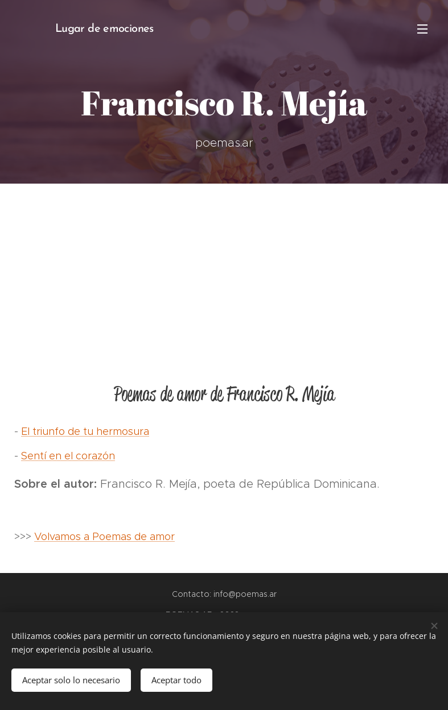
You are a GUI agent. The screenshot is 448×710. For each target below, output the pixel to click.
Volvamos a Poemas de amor (104, 536)
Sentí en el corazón (68, 456)
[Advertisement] (224, 268)
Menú (422, 29)
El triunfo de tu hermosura (85, 431)
